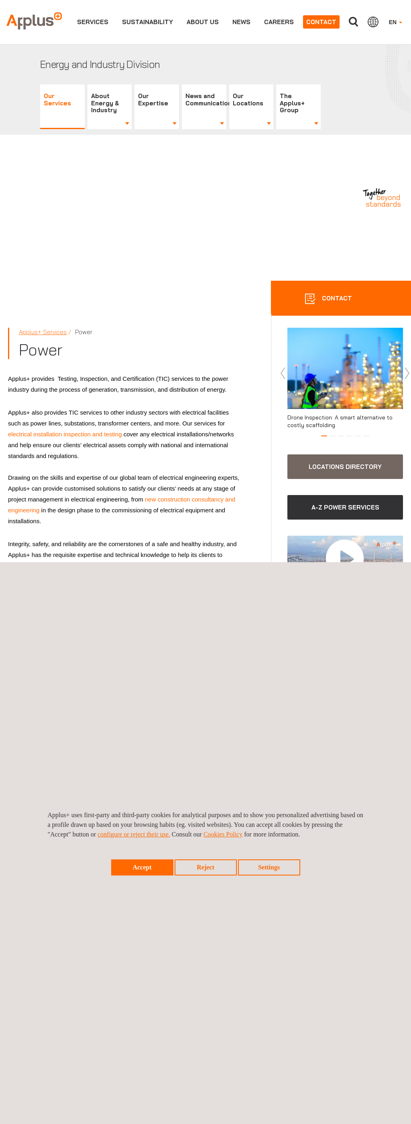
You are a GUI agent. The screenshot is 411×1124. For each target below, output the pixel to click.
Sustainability (147, 22)
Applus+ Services (43, 332)
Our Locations (248, 99)
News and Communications (205, 99)
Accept (141, 867)
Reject (205, 867)
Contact (321, 22)
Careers (279, 22)
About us (203, 22)
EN (395, 22)
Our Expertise (153, 99)
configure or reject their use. (134, 834)
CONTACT (336, 298)
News (241, 22)
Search (354, 22)
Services (92, 22)
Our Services (57, 99)
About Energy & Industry (105, 103)
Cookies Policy (222, 834)
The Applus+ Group (292, 103)
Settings (269, 867)
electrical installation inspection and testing (65, 434)
